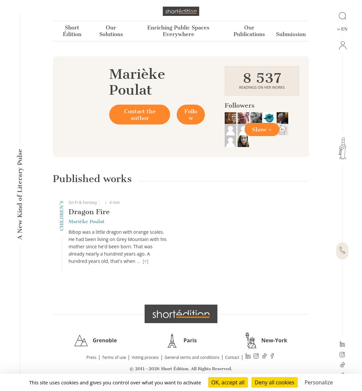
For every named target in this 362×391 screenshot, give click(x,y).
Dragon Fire (89, 212)
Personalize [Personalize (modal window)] (318, 382)
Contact (232, 357)
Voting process (145, 357)
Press (91, 357)
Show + (262, 129)
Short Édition (72, 30)
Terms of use (114, 357)
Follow (190, 114)
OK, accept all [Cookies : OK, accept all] (228, 382)
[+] (145, 261)
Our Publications (249, 30)
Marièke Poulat (86, 221)
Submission (291, 34)
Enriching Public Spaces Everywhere (178, 30)
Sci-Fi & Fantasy (82, 202)
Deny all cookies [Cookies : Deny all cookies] (274, 382)
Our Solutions (111, 30)
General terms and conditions (191, 357)
